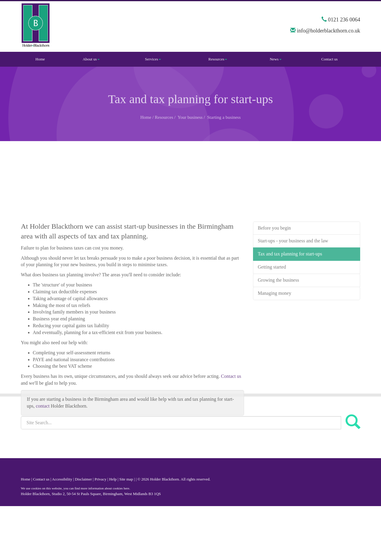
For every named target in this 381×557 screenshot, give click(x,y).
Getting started (272, 292)
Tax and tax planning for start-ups (290, 279)
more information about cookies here (105, 488)
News (276, 59)
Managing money (274, 319)
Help (113, 479)
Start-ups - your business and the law (293, 266)
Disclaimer (83, 479)
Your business (190, 117)
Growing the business (278, 305)
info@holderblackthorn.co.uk (328, 31)
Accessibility (62, 479)
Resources (217, 59)
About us (91, 59)
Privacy (101, 479)
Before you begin (274, 253)
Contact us (329, 59)
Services (153, 59)
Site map (126, 479)
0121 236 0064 (344, 20)
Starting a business (224, 117)
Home (40, 59)
